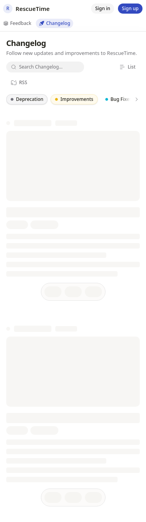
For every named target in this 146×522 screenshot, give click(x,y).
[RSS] (19, 82)
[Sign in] (102, 8)
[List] (127, 67)
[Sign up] (130, 8)
